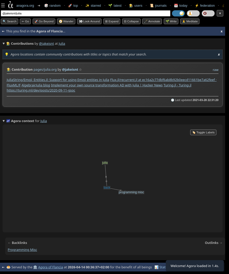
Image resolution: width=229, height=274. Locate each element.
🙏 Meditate (190, 21)
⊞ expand (111, 21)
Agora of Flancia (50, 267)
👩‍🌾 (9, 69)
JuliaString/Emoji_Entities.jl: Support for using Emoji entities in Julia (58, 79)
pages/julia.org (45, 69)
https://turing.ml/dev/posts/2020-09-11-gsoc (41, 90)
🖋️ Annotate (152, 21)
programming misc (22, 249)
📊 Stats (160, 267)
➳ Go (25, 21)
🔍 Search (9, 21)
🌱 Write (171, 21)
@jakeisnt (46, 43)
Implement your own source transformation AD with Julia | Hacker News (106, 85)
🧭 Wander (66, 21)
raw (215, 69)
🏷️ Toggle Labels (203, 132)
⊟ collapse (131, 21)
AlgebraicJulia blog (36, 85)
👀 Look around (89, 21)
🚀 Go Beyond (44, 21)
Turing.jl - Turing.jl (177, 85)
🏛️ (35, 267)
